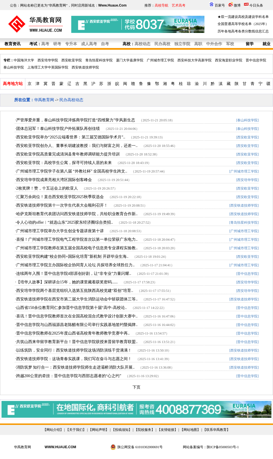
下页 (136, 387)
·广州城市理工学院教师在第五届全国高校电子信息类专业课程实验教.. (76, 248)
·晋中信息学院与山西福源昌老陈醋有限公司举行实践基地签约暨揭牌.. (76, 325)
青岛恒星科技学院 (99, 60)
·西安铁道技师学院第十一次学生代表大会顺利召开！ (61, 205)
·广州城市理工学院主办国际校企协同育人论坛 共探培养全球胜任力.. (75, 265)
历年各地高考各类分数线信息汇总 (243, 31)
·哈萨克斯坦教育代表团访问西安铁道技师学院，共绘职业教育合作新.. (76, 214)
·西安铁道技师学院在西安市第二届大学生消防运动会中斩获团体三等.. (76, 299)
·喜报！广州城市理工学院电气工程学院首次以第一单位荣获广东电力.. (76, 239)
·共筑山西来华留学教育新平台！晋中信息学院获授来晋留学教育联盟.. (76, 342)
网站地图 (190, 430)
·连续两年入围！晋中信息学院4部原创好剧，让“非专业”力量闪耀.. (73, 273)
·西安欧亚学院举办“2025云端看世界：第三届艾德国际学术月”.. (70, 137)
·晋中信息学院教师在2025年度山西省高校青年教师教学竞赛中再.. (72, 333)
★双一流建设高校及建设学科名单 (243, 17)
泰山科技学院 (13, 67)
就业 (266, 44)
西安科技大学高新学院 (194, 60)
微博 (237, 5)
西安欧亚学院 (71, 60)
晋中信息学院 (256, 60)
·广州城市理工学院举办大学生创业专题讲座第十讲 (59, 231)
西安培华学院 (48, 60)
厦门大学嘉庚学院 (129, 60)
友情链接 (167, 430)
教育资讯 (12, 44)
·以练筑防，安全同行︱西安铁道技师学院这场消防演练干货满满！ (73, 350)
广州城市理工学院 (160, 60)
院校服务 (144, 430)
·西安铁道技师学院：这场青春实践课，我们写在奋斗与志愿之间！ (73, 359)
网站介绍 (53, 430)
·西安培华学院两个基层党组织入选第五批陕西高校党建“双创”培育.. (74, 290)
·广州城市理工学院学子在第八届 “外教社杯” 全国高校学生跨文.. (71, 171)
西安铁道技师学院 (85, 67)
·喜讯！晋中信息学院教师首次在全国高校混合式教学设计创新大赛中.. (76, 316)
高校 (127, 44)
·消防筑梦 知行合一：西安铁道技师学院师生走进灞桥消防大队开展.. (75, 367)
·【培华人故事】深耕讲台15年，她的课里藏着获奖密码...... (66, 282)
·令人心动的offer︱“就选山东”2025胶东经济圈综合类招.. (64, 222)
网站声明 (99, 430)
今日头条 (256, 5)
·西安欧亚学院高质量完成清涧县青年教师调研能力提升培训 (67, 154)
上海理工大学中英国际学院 (47, 67)
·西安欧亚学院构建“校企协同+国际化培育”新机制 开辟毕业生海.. (71, 256)
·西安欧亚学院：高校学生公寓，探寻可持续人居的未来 (63, 163)
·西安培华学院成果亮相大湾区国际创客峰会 (53, 180)
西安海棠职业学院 (228, 60)
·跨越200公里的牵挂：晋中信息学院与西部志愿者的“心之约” (68, 376)
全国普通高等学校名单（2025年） (243, 24)
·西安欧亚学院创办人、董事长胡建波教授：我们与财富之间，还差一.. (76, 146)
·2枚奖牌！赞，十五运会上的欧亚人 (46, 188)
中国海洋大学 (24, 60)
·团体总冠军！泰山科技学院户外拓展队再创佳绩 (57, 128)
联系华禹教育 (216, 430)
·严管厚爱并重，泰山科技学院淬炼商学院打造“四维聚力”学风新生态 (75, 120)
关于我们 (76, 430)
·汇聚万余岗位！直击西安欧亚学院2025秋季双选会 (59, 197)
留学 (250, 44)
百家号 (220, 5)
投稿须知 (122, 430)
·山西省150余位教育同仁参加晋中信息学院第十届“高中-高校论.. (71, 308)
